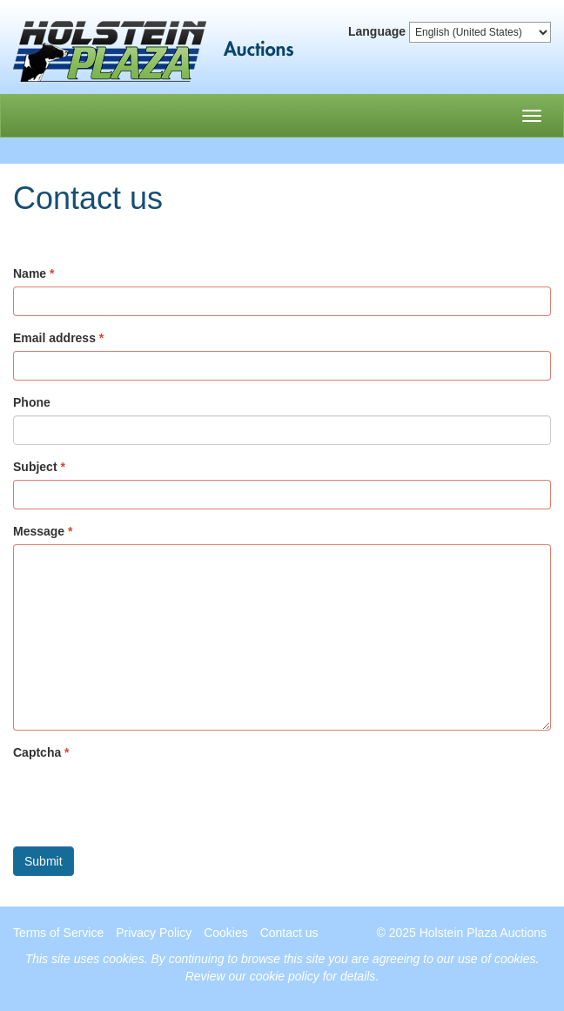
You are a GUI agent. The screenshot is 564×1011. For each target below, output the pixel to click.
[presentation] (145, 799)
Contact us (289, 933)
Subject (35, 467)
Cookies (226, 933)
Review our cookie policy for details (280, 976)
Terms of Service (58, 933)
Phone (31, 402)
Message (38, 531)
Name (29, 273)
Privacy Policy (153, 933)
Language (377, 31)
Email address (54, 338)
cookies (123, 959)
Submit (43, 861)
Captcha (37, 752)
